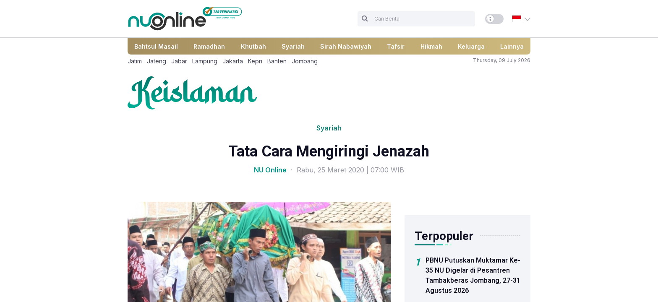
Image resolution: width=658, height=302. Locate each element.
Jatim (135, 61)
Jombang (305, 61)
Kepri (255, 61)
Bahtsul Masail (156, 46)
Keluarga (471, 46)
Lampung (204, 61)
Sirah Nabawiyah (345, 46)
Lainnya (512, 46)
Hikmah (431, 46)
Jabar (179, 61)
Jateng (156, 61)
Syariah (293, 46)
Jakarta (232, 61)
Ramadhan (209, 46)
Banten (277, 61)
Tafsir (396, 46)
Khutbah (253, 46)
